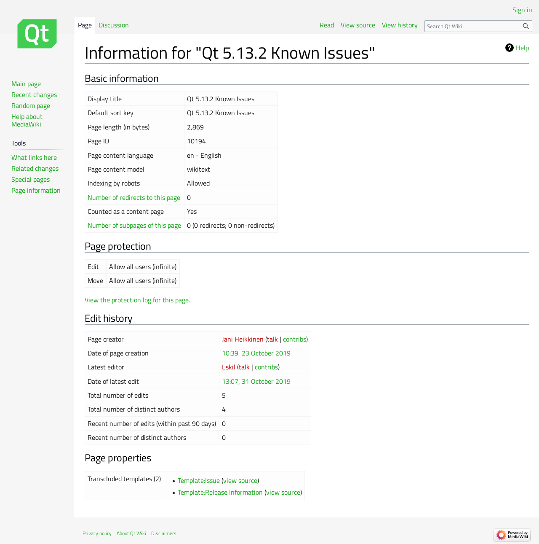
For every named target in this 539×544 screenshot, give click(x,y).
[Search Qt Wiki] (478, 26)
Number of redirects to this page (134, 197)
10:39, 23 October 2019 (256, 353)
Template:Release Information (220, 492)
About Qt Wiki (131, 533)
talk (272, 339)
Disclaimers (163, 533)
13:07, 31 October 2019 (256, 381)
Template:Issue (199, 480)
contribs (294, 339)
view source (240, 480)
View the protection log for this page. (137, 300)
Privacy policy (97, 533)
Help (522, 47)
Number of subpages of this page (134, 225)
